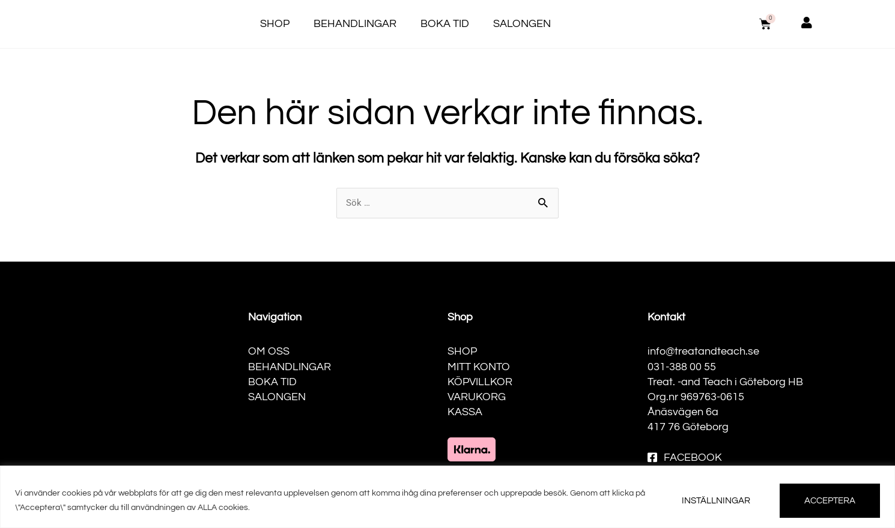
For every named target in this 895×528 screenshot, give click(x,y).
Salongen (522, 23)
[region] (447, 497)
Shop (275, 23)
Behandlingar (355, 23)
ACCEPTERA (829, 500)
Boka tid (444, 23)
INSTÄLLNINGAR (716, 500)
